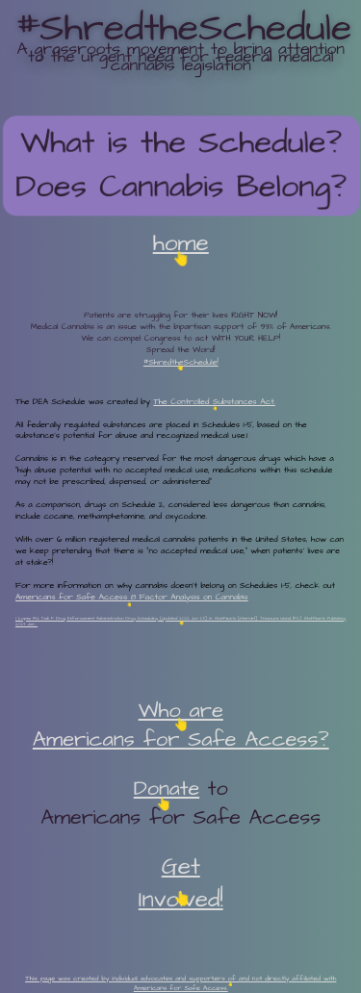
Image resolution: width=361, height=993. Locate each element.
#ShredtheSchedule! (181, 363)
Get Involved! (181, 883)
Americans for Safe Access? (181, 739)
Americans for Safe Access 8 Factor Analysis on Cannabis (131, 597)
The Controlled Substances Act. (214, 402)
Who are (181, 711)
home (181, 243)
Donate (166, 789)
